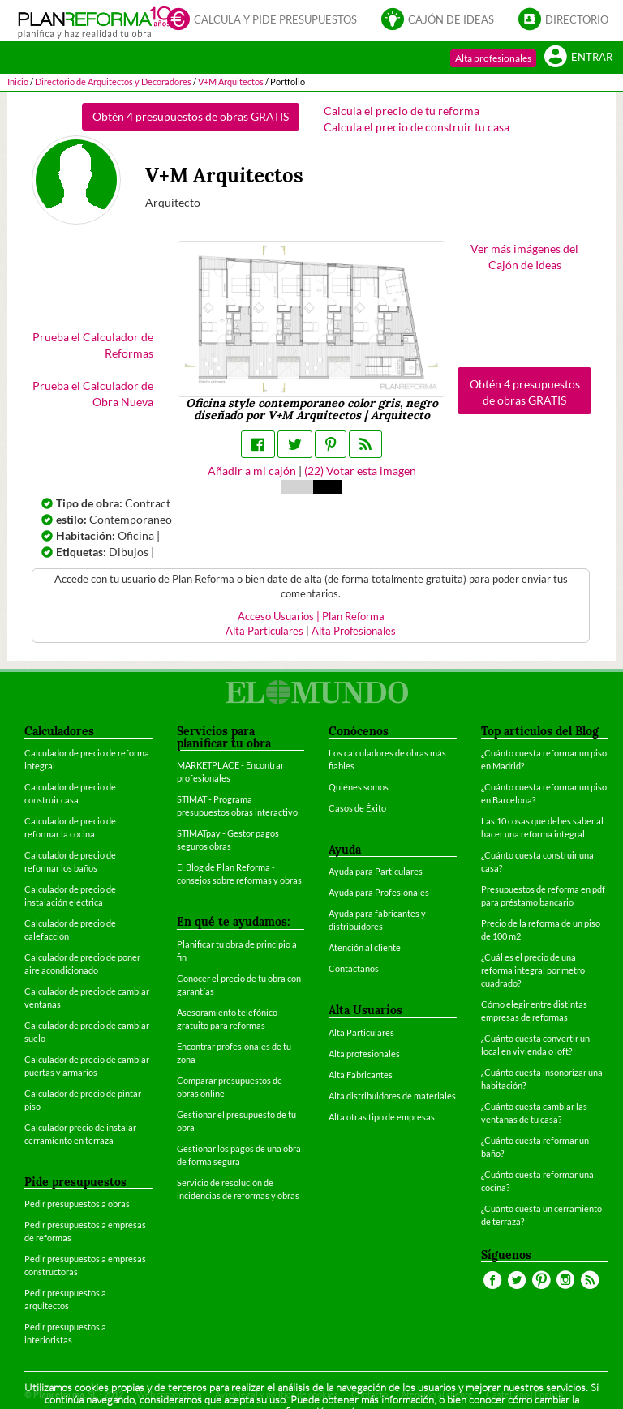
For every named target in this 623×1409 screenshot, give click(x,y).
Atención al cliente (365, 947)
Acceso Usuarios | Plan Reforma (311, 616)
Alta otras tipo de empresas (382, 1116)
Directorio (563, 18)
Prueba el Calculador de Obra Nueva (92, 394)
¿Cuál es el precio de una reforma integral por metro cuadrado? (533, 970)
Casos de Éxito (357, 808)
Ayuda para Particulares (376, 871)
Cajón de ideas (437, 18)
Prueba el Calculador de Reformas (92, 345)
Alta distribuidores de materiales (392, 1095)
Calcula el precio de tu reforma (401, 111)
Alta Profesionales (354, 631)
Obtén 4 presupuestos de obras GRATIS (190, 116)
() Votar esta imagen (360, 471)
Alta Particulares (264, 631)
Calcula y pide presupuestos (262, 18)
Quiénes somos (359, 787)
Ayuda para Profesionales (379, 892)
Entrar (578, 56)
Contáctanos (354, 968)
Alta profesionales (493, 58)
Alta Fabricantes (361, 1074)
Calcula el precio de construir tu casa (416, 127)
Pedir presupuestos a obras (77, 1203)
